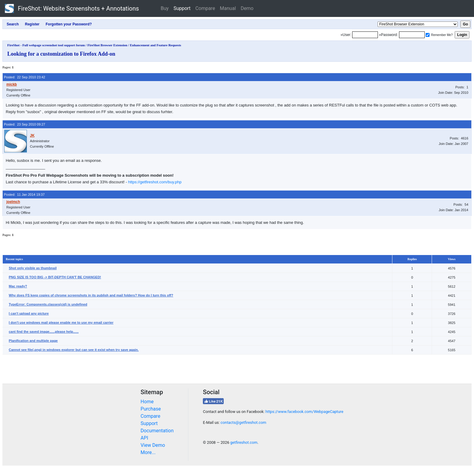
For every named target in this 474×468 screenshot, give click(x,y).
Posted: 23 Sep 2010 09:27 (24, 124)
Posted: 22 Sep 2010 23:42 (24, 77)
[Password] (412, 34)
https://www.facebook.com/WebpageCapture (304, 411)
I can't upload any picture (29, 313)
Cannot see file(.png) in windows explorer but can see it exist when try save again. (74, 350)
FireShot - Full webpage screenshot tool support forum (46, 45)
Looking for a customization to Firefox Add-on (61, 54)
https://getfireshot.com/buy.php (155, 182)
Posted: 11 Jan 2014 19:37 (24, 194)
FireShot (72, 8)
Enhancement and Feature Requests (155, 45)
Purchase (151, 409)
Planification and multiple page (33, 340)
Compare (205, 8)
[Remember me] (428, 35)
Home (147, 401)
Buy (165, 8)
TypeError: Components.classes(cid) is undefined (48, 304)
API (144, 438)
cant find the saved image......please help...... (44, 331)
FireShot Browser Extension (107, 45)
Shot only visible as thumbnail (33, 268)
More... (148, 452)
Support (182, 8)
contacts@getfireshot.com (243, 422)
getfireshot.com (244, 442)
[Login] (365, 34)
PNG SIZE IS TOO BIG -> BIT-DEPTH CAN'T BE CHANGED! (55, 277)
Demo (247, 8)
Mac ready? (18, 286)
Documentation (157, 431)
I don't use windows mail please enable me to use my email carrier (61, 322)
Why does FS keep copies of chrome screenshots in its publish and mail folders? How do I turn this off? (91, 295)
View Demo (153, 445)
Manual (228, 8)
